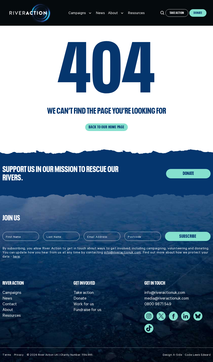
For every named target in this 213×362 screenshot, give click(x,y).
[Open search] (162, 13)
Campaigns (77, 13)
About (113, 13)
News (100, 13)
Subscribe (187, 236)
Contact (9, 304)
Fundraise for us (87, 309)
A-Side (177, 354)
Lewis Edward (202, 354)
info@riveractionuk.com (122, 252)
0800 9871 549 (157, 304)
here (16, 256)
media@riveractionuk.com (166, 298)
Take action (177, 12)
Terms (6, 354)
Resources (136, 13)
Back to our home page (106, 127)
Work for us (84, 304)
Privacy (19, 354)
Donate (198, 12)
